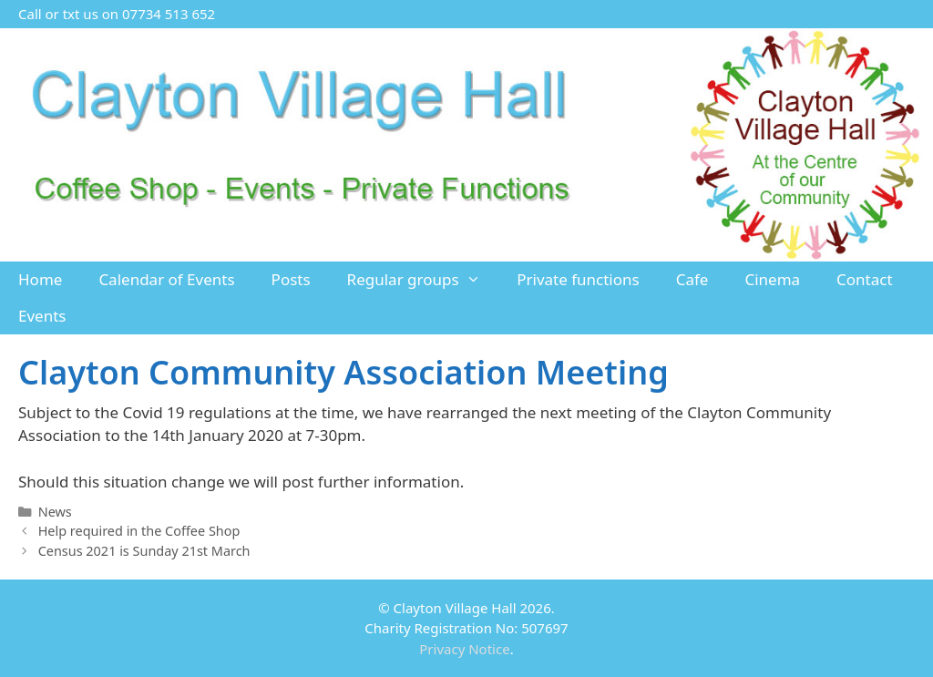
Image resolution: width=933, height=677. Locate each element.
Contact (864, 279)
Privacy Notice (464, 649)
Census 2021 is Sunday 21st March (144, 550)
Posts (291, 279)
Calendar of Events (166, 279)
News (55, 511)
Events (42, 315)
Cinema (772, 279)
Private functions (578, 279)
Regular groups (423, 280)
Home (40, 279)
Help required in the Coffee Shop (139, 530)
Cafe (692, 279)
